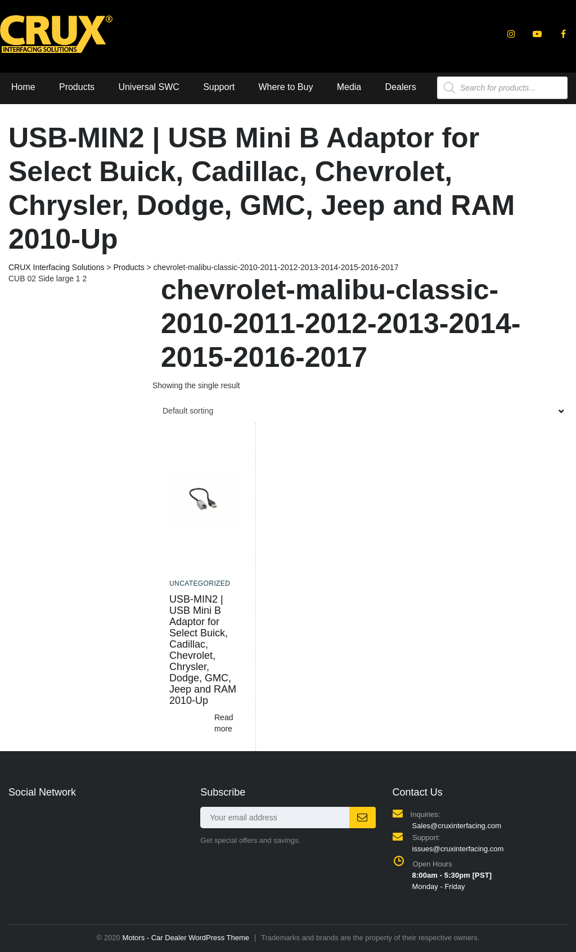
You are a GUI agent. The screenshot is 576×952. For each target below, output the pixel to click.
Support (219, 87)
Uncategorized (199, 583)
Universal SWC (148, 87)
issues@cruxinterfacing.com (458, 849)
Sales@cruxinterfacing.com (456, 825)
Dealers (400, 87)
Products (76, 87)
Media (349, 87)
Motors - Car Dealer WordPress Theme (185, 937)
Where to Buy (285, 87)
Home (23, 87)
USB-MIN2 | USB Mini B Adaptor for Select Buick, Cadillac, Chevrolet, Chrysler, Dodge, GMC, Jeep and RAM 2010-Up (202, 650)
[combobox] (360, 411)
